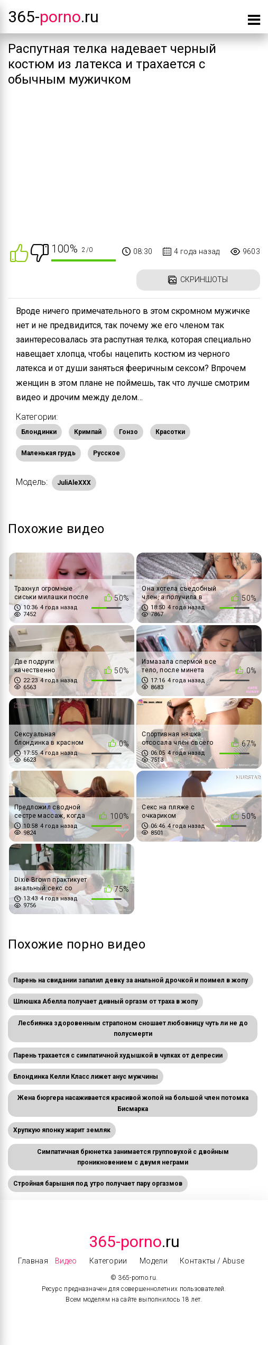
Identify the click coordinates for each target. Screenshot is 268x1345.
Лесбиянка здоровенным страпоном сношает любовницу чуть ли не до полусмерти (133, 1028)
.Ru (134, 1241)
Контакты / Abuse (212, 1261)
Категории (108, 1261)
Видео (66, 1261)
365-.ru (53, 16)
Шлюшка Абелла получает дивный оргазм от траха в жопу (105, 1001)
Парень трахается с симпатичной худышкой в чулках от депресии (118, 1055)
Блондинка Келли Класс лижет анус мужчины (85, 1076)
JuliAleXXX (74, 482)
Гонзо (128, 432)
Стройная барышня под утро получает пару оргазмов (97, 1183)
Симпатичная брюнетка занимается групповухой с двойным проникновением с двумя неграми (133, 1157)
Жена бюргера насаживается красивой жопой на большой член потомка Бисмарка (132, 1103)
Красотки (170, 432)
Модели (154, 1261)
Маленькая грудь (48, 453)
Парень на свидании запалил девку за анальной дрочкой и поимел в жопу (130, 980)
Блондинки (39, 432)
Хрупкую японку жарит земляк (61, 1130)
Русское (106, 453)
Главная (33, 1261)
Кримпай (87, 432)
